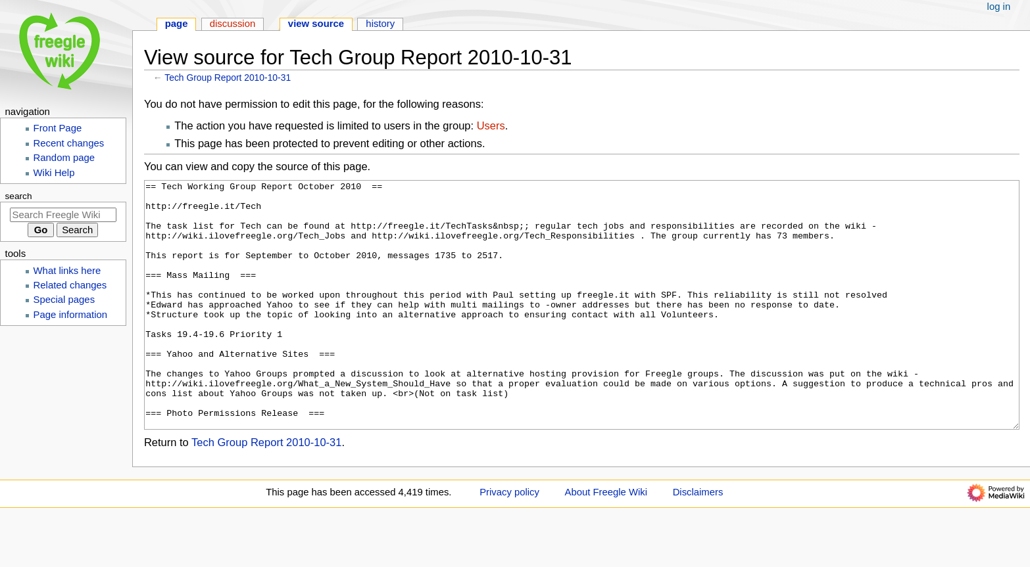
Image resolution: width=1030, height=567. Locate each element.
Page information (71, 314)
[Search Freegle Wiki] (63, 215)
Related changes (70, 285)
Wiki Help (54, 173)
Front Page (58, 128)
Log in (999, 6)
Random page (64, 157)
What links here (67, 270)
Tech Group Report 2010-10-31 (227, 77)
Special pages (64, 299)
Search (18, 196)
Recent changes (69, 143)
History (380, 23)
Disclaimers (698, 541)
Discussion (233, 23)
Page (176, 23)
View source (316, 23)
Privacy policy (509, 541)
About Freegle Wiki (606, 541)
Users (491, 125)
